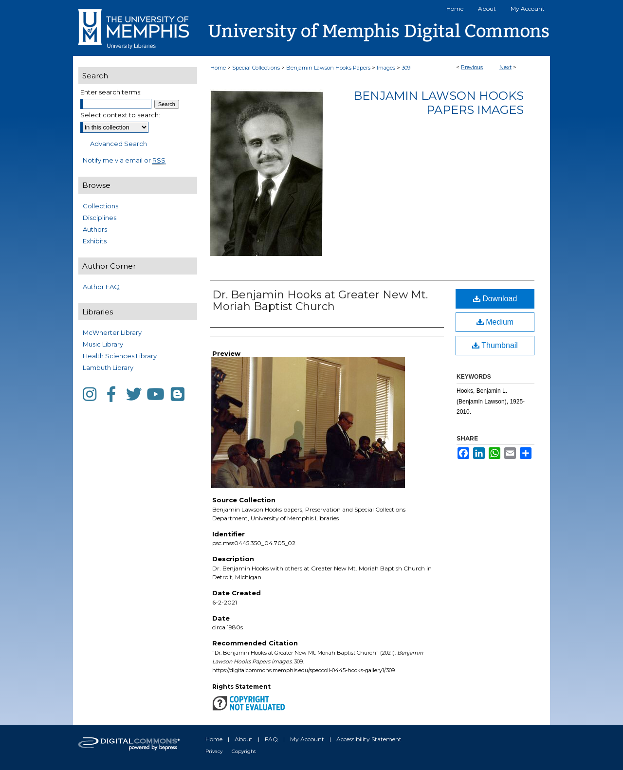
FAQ (271, 739)
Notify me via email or (124, 160)
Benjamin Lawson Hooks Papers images (438, 103)
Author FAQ (101, 287)
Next (505, 67)
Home (218, 67)
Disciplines (99, 217)
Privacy (213, 751)
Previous (472, 67)
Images (386, 67)
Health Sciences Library (120, 356)
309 (406, 67)
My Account (307, 739)
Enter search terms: (111, 92)
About (244, 739)
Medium (494, 322)
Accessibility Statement (369, 739)
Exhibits (95, 241)
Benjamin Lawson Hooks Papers (328, 67)
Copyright (244, 751)
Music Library (103, 344)
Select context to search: (120, 115)
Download (495, 298)
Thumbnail (495, 345)
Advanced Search (118, 143)
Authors (95, 229)
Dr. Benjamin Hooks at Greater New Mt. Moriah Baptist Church (320, 300)
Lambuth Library (108, 367)
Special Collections (256, 67)
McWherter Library (112, 332)
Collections (100, 206)
